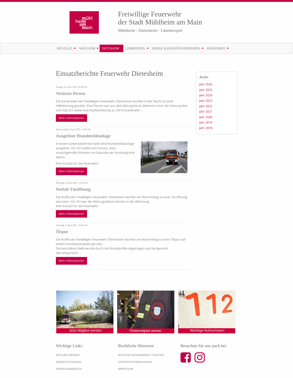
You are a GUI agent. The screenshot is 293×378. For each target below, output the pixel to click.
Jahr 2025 (205, 90)
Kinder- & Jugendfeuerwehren (176, 48)
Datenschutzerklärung (135, 362)
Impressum (125, 369)
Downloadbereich (69, 369)
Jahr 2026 (205, 84)
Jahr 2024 (205, 95)
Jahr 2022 (205, 106)
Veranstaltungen (68, 362)
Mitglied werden (68, 355)
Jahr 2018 (205, 128)
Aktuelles (65, 48)
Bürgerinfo (216, 48)
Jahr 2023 (205, 101)
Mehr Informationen (71, 118)
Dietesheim (110, 48)
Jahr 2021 (205, 111)
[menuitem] (66, 48)
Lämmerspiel (135, 48)
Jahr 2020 (205, 117)
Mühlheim (87, 48)
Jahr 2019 (205, 122)
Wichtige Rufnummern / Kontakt (141, 355)
